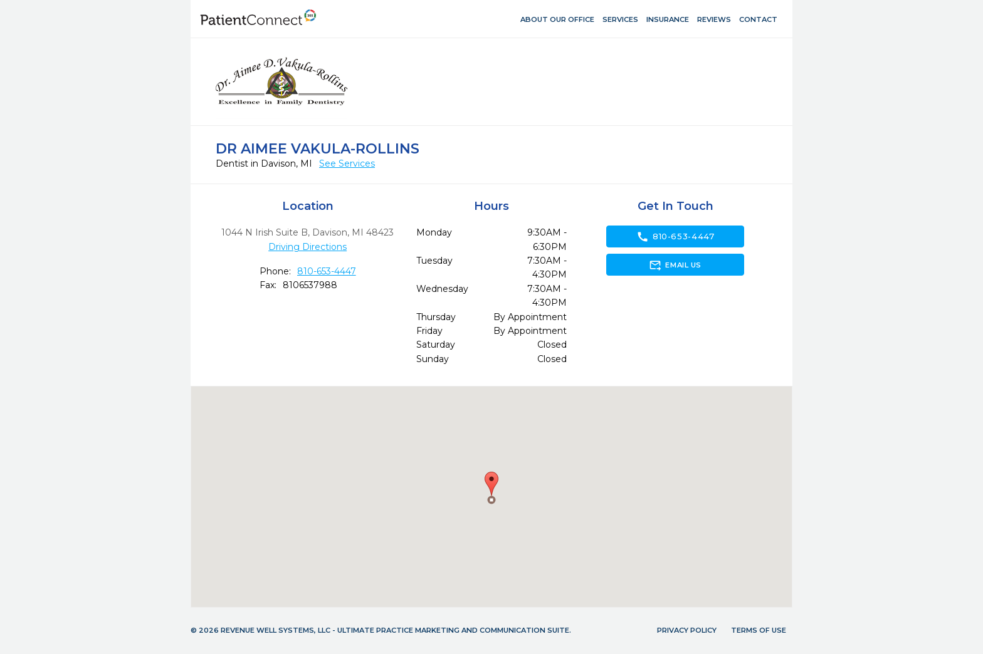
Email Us (675, 265)
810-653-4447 (326, 271)
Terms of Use (758, 630)
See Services (347, 163)
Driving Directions (307, 246)
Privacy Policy (687, 630)
